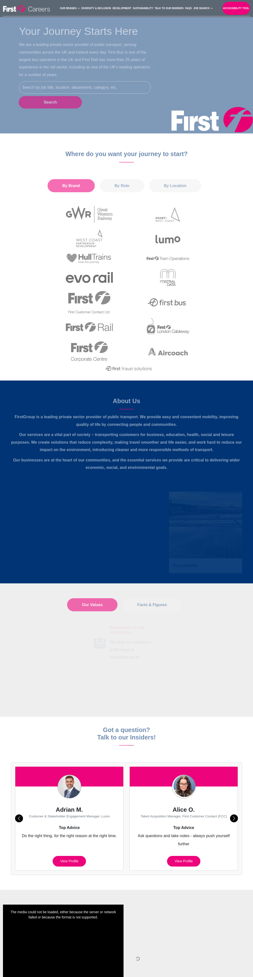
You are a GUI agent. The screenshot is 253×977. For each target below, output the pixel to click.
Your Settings (111, 967)
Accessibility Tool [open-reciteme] (236, 7)
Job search (201, 7)
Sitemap (106, 957)
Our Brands (68, 7)
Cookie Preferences (197, 957)
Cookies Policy (161, 957)
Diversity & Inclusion (96, 7)
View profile (69, 789)
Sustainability (143, 7)
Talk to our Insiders (169, 7)
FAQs (188, 7)
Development (121, 7)
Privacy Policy (131, 957)
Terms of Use (231, 957)
